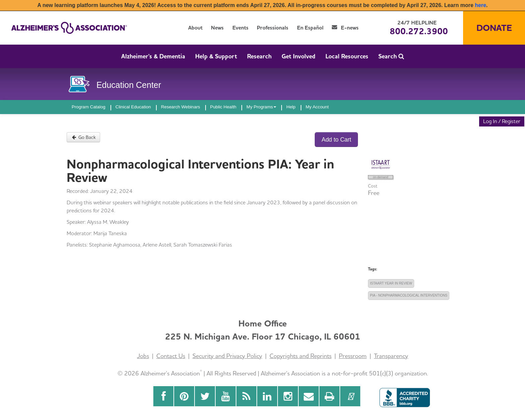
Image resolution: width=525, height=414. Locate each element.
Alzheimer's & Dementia (153, 56)
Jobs (143, 355)
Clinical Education (133, 106)
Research (259, 56)
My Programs (261, 106)
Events (240, 27)
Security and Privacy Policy (227, 355)
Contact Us (170, 355)
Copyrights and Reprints (300, 355)
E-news (345, 27)
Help (290, 106)
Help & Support (216, 56)
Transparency (391, 355)
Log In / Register (501, 121)
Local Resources (346, 56)
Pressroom (353, 355)
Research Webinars (180, 106)
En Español (310, 27)
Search (391, 56)
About (195, 27)
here (480, 5)
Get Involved (298, 56)
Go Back (83, 137)
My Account (317, 106)
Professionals (272, 27)
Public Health (223, 106)
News (217, 27)
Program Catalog (88, 106)
